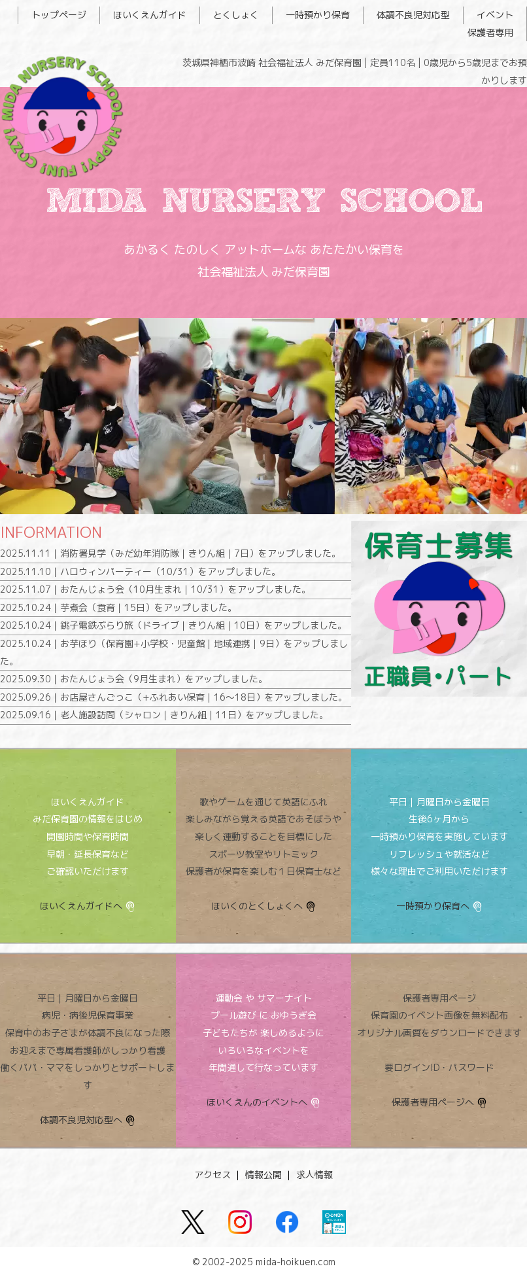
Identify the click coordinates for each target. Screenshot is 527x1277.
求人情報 (314, 1174)
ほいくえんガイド (149, 15)
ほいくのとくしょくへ (257, 906)
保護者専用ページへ (433, 1102)
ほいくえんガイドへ (81, 906)
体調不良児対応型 (413, 15)
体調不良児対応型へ (81, 1119)
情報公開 (263, 1174)
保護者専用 (490, 32)
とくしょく (236, 15)
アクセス (212, 1174)
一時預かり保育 (318, 15)
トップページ (58, 15)
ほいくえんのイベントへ (257, 1102)
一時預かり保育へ (432, 906)
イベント (495, 15)
